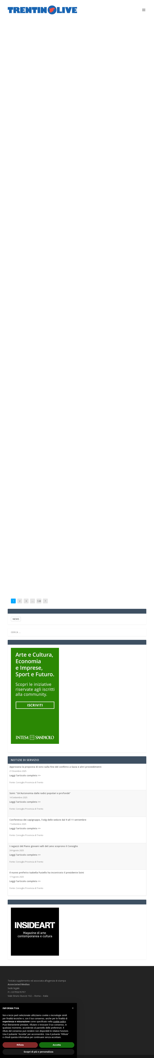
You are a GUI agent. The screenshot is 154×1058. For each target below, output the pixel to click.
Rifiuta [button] (20, 1045)
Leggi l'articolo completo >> (25, 775)
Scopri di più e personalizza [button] (38, 1051)
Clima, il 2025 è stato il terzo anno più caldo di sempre (117, 547)
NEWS (16, 618)
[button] (72, 1008)
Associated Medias (20, 148)
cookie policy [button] (59, 1021)
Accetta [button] (57, 1045)
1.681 (39, 603)
